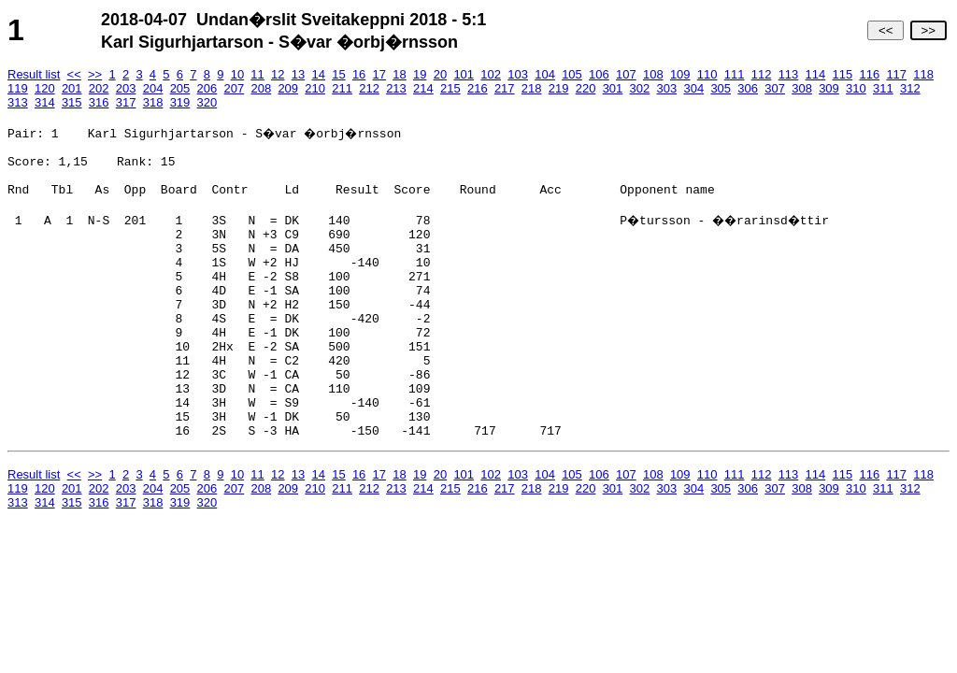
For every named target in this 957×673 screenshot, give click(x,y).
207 (234, 88)
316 (99, 102)
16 (358, 74)
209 (288, 88)
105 (572, 74)
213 (396, 88)
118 (923, 74)
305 (720, 88)
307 (774, 88)
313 (17, 102)
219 (559, 88)
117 (896, 74)
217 (504, 88)
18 (399, 74)
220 (586, 88)
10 (237, 74)
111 (734, 74)
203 (126, 88)
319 (180, 102)
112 (761, 74)
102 (490, 74)
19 (419, 74)
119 (17, 88)
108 (653, 74)
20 (440, 74)
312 (910, 88)
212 (369, 88)
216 (477, 88)
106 (599, 74)
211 (342, 88)
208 (260, 88)
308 (802, 88)
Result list (33, 74)
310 (856, 88)
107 (626, 74)
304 (693, 88)
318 (153, 102)
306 (747, 88)
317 (126, 102)
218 (531, 88)
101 (463, 74)
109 (680, 74)
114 (816, 74)
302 (640, 88)
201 (72, 88)
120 (45, 88)
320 (207, 102)
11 (257, 74)
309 (829, 88)
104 (545, 74)
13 (298, 74)
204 (153, 88)
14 (317, 74)
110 (707, 74)
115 (843, 74)
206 (207, 88)
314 (45, 102)
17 (379, 74)
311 (883, 88)
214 (423, 88)
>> (928, 30)
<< (885, 30)
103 (517, 74)
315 (72, 102)
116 (869, 74)
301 (613, 88)
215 (450, 88)
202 (99, 88)
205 (180, 88)
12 (277, 74)
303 (667, 88)
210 (315, 88)
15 (338, 74)
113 (788, 74)
